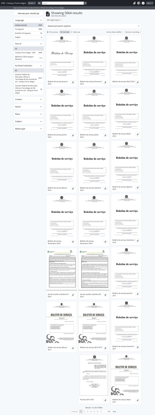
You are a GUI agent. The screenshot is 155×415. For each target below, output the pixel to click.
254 (109, 411)
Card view (64, 32)
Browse (31, 3)
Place (17, 114)
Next (114, 411)
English (28, 37)
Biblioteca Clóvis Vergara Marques (28, 58)
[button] (134, 3)
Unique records (28, 25)
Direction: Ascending (132, 32)
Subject (18, 121)
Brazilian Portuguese (28, 33)
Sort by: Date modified (114, 32)
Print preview (52, 32)
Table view (75, 32)
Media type (20, 128)
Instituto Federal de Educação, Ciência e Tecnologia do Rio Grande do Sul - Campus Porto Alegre (28, 78)
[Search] (63, 3)
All (16, 48)
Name (18, 106)
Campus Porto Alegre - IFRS (28, 53)
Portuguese (28, 29)
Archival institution (23, 65)
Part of (18, 43)
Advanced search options (59, 26)
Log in (149, 3)
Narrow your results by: (28, 13)
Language (19, 20)
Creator (18, 99)
